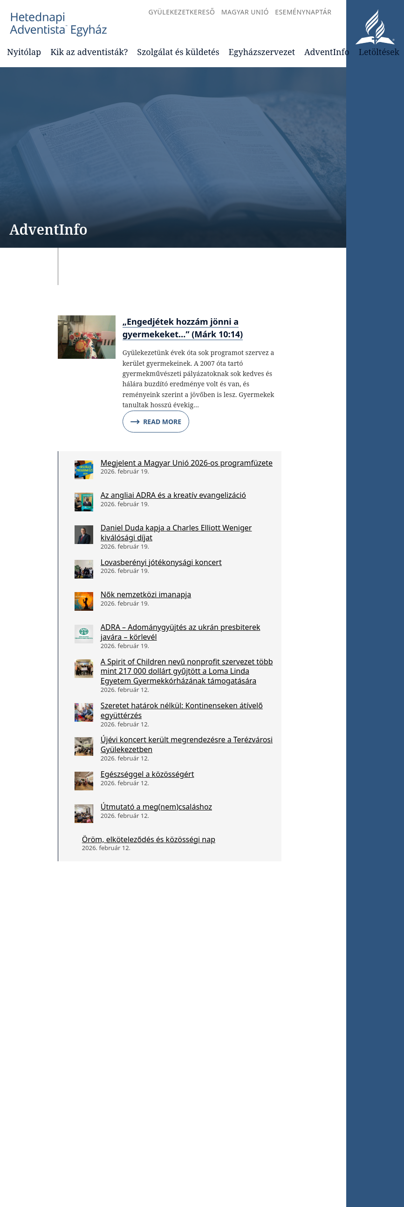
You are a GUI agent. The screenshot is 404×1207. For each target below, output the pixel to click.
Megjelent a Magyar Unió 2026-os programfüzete (187, 463)
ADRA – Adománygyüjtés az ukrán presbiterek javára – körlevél (180, 632)
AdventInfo (326, 51)
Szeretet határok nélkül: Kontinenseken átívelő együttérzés (182, 710)
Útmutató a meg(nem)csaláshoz (156, 807)
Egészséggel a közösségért (147, 774)
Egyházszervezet (262, 51)
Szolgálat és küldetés (178, 51)
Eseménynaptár (303, 11)
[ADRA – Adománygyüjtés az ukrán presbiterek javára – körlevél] (84, 634)
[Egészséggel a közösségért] (84, 781)
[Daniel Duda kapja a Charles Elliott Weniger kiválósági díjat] (84, 534)
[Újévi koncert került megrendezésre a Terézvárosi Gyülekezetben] (84, 746)
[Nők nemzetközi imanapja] (84, 601)
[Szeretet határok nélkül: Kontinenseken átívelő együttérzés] (84, 712)
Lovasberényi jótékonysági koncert (161, 562)
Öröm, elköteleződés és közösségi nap (148, 839)
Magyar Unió (245, 11)
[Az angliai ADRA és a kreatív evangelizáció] (84, 502)
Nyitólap (24, 51)
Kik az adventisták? (89, 51)
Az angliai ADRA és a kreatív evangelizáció (173, 495)
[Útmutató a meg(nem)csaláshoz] (84, 813)
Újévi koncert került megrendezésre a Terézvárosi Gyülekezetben (187, 744)
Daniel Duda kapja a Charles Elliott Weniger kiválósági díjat (176, 533)
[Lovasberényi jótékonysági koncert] (84, 569)
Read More (155, 421)
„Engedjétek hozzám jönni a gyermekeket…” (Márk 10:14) (183, 328)
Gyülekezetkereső (181, 11)
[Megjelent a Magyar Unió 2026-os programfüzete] (84, 469)
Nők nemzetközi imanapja (146, 594)
